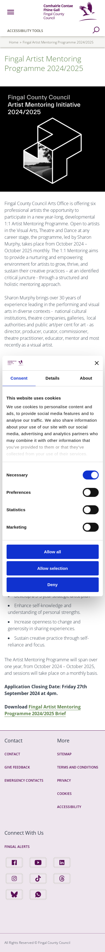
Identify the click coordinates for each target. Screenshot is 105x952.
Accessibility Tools (25, 30)
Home (13, 42)
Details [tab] (53, 378)
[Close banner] (97, 363)
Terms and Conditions (77, 767)
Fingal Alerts (17, 846)
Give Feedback (17, 767)
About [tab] (86, 378)
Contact (12, 754)
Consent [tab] (18, 378)
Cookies (64, 793)
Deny (52, 584)
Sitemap (64, 754)
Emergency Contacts (23, 780)
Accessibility (69, 806)
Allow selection (52, 568)
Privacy (64, 780)
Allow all (52, 551)
